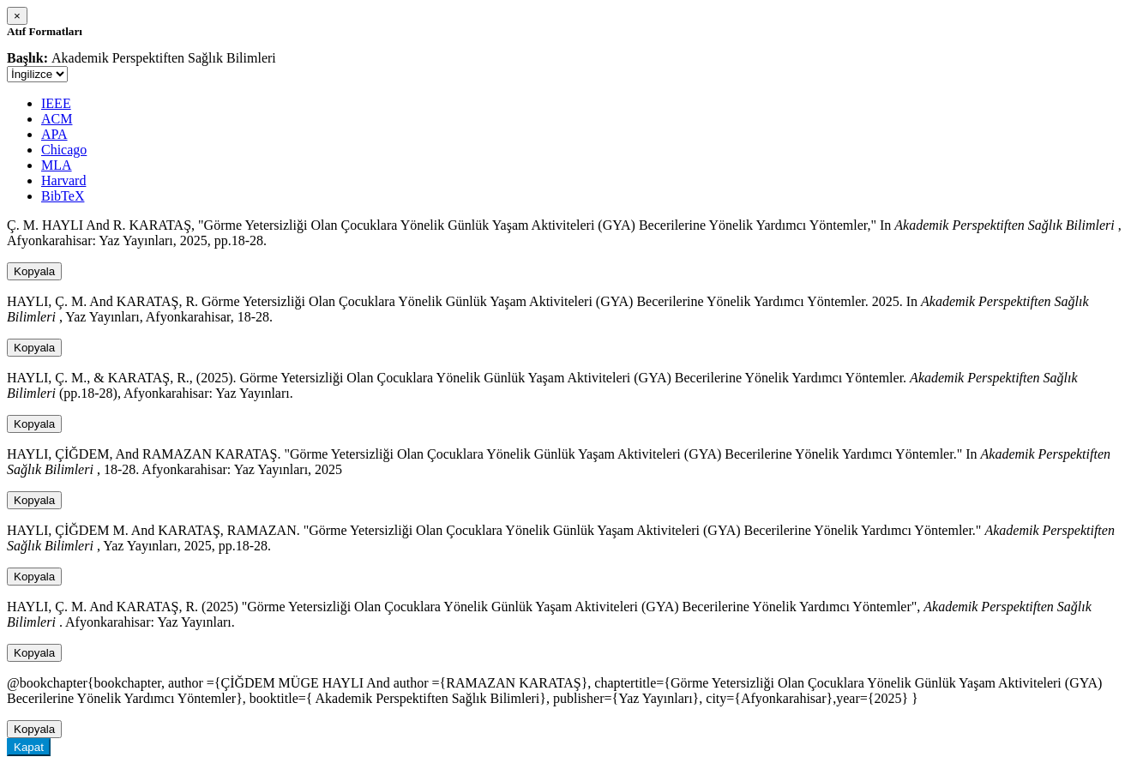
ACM (56, 118)
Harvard (63, 180)
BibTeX (62, 196)
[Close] (17, 16)
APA (54, 134)
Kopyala (34, 271)
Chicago (64, 149)
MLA (56, 165)
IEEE (56, 103)
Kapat (29, 747)
